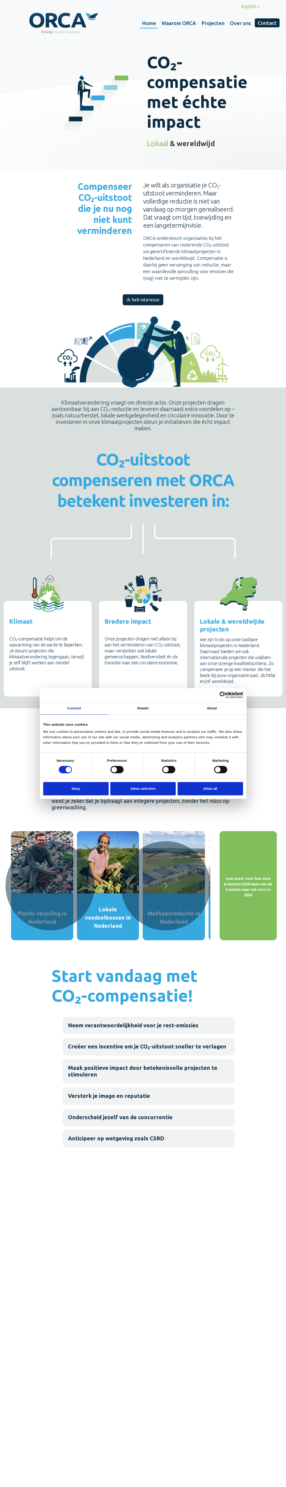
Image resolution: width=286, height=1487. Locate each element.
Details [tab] (143, 708)
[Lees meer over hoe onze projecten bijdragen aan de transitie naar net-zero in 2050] (248, 885)
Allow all (210, 788)
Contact (267, 23)
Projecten (212, 23)
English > (250, 6)
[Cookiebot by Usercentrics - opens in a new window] (223, 694)
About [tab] (212, 708)
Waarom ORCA (178, 23)
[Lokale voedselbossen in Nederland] (108, 885)
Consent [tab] (74, 708)
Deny (76, 788)
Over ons (240, 23)
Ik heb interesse (143, 299)
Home (149, 23)
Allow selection (143, 788)
